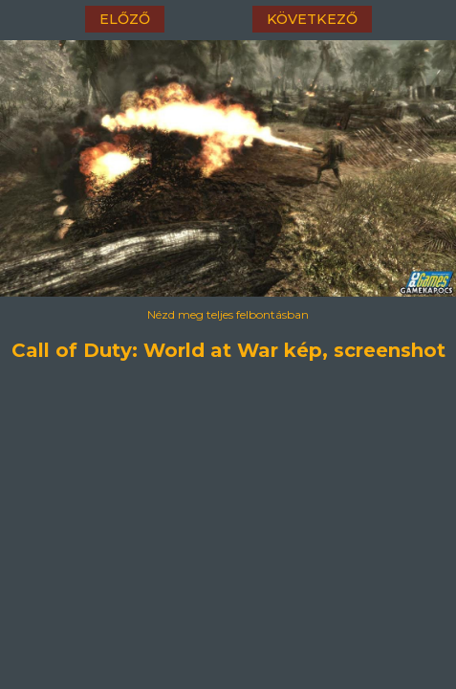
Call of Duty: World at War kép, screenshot (228, 347)
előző (124, 19)
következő (312, 19)
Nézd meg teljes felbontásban (228, 314)
